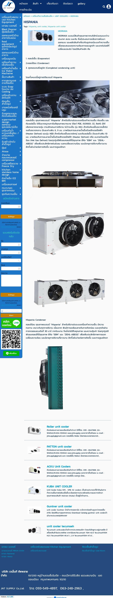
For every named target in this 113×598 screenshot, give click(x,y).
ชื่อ (2, 241)
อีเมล (3, 265)
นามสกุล (4, 249)
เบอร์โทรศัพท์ (6, 257)
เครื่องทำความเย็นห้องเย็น (42, 16)
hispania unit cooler (57, 26)
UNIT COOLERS (61, 16)
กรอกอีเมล (5, 203)
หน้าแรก (27, 16)
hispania (32, 26)
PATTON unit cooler (59, 446)
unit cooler (42, 26)
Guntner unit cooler (59, 506)
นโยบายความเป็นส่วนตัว (8, 227)
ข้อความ (4, 273)
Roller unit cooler (58, 427)
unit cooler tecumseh (60, 526)
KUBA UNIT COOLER (59, 486)
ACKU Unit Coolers (58, 466)
